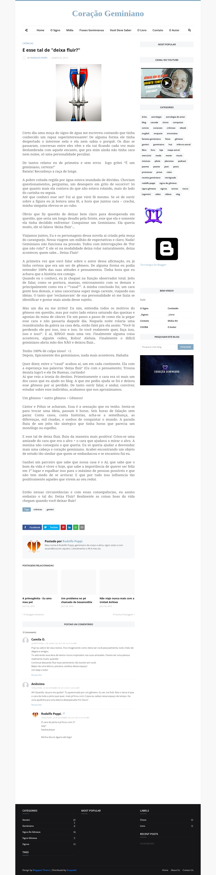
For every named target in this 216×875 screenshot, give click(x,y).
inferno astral (184, 144)
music (179, 155)
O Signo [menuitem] (55, 30)
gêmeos (179, 138)
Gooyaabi (72, 870)
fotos (167, 138)
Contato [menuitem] (158, 30)
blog (144, 122)
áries (144, 116)
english (145, 133)
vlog (178, 194)
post (166, 166)
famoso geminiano (151, 138)
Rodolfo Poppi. (39, 57)
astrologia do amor (175, 116)
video (158, 194)
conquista (178, 122)
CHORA (144, 327)
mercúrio (146, 155)
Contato (144, 320)
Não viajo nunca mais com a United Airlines (117, 600)
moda (158, 155)
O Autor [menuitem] (174, 30)
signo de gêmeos (168, 183)
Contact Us (188, 870)
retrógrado (170, 177)
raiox (169, 172)
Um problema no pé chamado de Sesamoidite (76, 600)
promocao (147, 172)
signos (163, 188)
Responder (36, 674)
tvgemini (146, 194)
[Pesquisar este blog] (158, 347)
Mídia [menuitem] (69, 30)
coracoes (157, 127)
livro (153, 149)
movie (169, 155)
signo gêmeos (149, 188)
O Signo (144, 308)
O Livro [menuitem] (141, 30)
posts (176, 166)
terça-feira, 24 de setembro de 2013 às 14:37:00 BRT (65, 717)
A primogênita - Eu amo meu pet (37, 600)
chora (165, 122)
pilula (157, 161)
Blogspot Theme (41, 870)
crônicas (27, 43)
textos (174, 188)
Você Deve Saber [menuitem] (120, 30)
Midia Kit (173, 320)
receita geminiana (151, 177)
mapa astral (174, 149)
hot (170, 144)
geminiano (158, 144)
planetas (169, 161)
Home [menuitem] (40, 30)
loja (161, 149)
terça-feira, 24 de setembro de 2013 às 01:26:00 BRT (55, 688)
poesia (156, 166)
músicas (146, 161)
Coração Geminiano (108, 13)
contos (145, 127)
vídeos (168, 194)
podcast (182, 161)
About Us (175, 870)
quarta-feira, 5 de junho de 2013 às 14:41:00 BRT (54, 643)
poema (145, 166)
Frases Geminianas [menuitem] (91, 30)
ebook (183, 127)
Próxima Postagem (123, 614)
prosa (159, 172)
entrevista (172, 133)
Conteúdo (173, 308)
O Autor (172, 327)
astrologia (156, 116)
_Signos (144, 314)
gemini (50, 509)
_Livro (171, 314)
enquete (158, 133)
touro (185, 188)
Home (165, 870)
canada (154, 122)
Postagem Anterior (34, 614)
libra (144, 149)
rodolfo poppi (148, 183)
